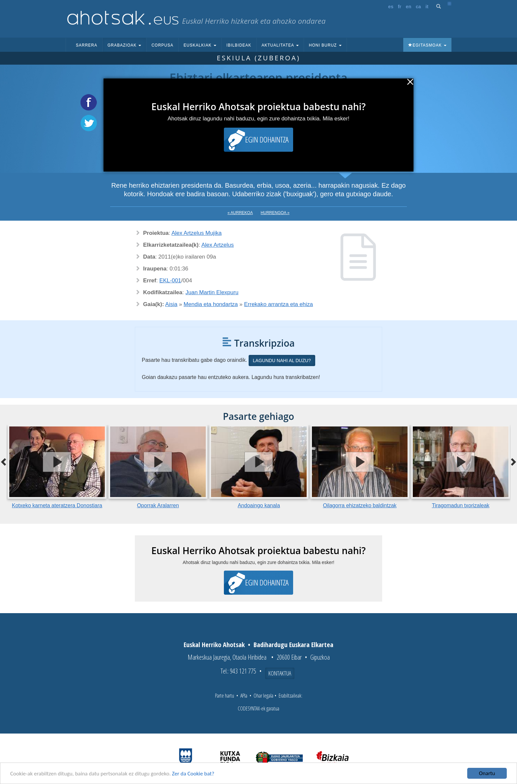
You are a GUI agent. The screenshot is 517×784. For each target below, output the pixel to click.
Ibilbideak (239, 45)
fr (399, 6)
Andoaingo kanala (259, 505)
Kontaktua (279, 673)
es (390, 6)
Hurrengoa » (275, 212)
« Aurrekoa (240, 212)
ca (418, 6)
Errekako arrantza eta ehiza (278, 304)
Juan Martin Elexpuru (212, 292)
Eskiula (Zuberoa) (258, 57)
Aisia (171, 304)
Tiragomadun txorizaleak (461, 505)
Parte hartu (224, 695)
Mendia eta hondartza (211, 304)
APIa (243, 695)
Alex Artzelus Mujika (196, 233)
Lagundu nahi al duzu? (282, 360)
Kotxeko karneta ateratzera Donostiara (57, 505)
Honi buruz (325, 45)
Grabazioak (124, 45)
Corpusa (162, 45)
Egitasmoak (427, 45)
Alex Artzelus (217, 245)
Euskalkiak (200, 45)
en (408, 6)
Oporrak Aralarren (158, 505)
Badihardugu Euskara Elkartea (293, 644)
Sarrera (86, 45)
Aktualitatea (280, 45)
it (427, 6)
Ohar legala (263, 695)
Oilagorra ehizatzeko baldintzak (359, 505)
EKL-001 (170, 280)
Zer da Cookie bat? (193, 773)
